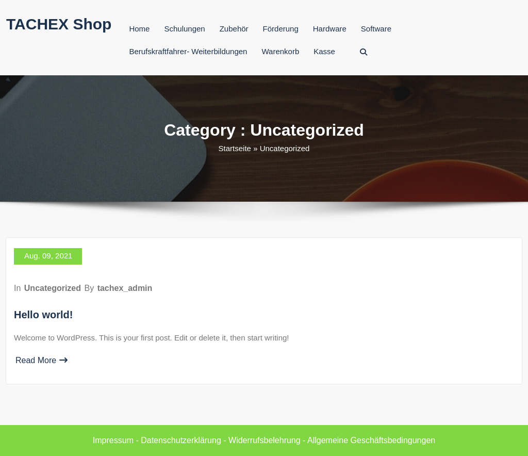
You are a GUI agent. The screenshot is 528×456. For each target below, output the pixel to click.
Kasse (324, 51)
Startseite (235, 148)
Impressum (113, 440)
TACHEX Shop (58, 23)
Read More (41, 360)
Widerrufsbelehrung (264, 440)
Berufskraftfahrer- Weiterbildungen (188, 51)
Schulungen (184, 28)
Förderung (281, 28)
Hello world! (43, 314)
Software (376, 28)
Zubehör (234, 28)
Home (139, 28)
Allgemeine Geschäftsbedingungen (371, 440)
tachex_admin (125, 288)
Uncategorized (52, 288)
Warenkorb (280, 51)
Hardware (329, 28)
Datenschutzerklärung (181, 440)
